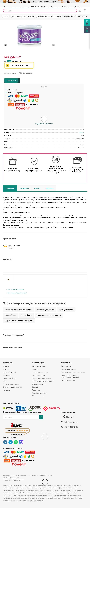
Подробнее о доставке (44, 124)
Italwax (81, 133)
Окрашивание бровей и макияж (19, 321)
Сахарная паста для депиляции (18, 309)
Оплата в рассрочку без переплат (77, 169)
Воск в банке (10, 315)
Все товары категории (16, 289)
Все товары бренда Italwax (17, 293)
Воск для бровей (66, 309)
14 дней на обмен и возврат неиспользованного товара (55, 169)
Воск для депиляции (46, 309)
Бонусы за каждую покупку (12, 169)
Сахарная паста (14, 246)
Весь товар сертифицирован (33, 169)
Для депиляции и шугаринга (48, 315)
